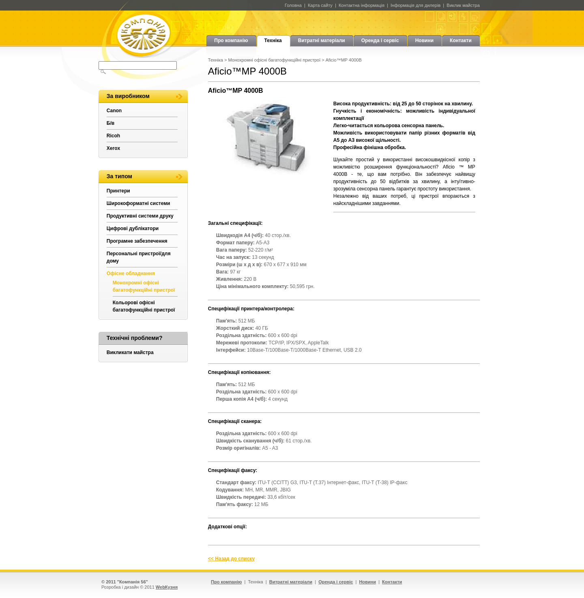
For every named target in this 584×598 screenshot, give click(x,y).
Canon (114, 110)
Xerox (113, 148)
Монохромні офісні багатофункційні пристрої (274, 60)
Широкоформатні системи (138, 203)
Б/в (110, 123)
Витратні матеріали (321, 40)
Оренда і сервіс (380, 40)
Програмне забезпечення (137, 241)
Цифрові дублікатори (133, 228)
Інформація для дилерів (415, 5)
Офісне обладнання (131, 273)
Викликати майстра (130, 352)
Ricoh (113, 136)
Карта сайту (320, 5)
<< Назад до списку (231, 559)
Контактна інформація (361, 5)
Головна (293, 5)
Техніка (273, 40)
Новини (424, 40)
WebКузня (167, 587)
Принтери (118, 191)
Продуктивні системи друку (140, 216)
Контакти (461, 40)
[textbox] (138, 65)
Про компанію (231, 40)
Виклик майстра (463, 5)
